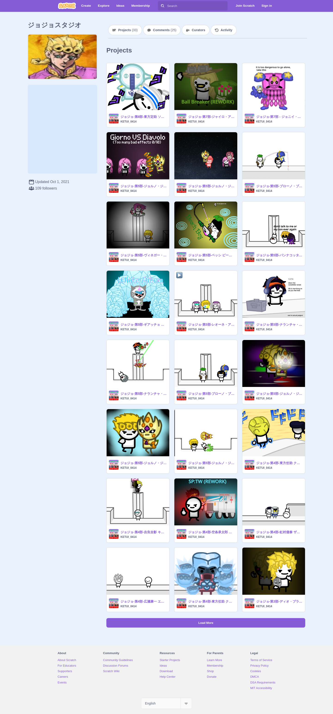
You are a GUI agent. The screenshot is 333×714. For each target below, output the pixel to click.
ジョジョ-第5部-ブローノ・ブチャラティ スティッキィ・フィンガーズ (211, 393)
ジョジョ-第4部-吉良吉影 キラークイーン (143, 532)
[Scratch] (67, 6)
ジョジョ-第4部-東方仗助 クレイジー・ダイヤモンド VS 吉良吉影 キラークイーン (279, 463)
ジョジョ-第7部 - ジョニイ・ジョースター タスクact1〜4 (279, 117)
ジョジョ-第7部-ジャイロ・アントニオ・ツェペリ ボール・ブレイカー (211, 117)
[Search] (162, 5)
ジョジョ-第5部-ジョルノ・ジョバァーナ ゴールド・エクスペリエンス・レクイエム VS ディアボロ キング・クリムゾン (143, 186)
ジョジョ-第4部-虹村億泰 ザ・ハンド (279, 532)
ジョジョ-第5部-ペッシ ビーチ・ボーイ (211, 255)
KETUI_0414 (128, 121)
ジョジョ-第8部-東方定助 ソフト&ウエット (143, 117)
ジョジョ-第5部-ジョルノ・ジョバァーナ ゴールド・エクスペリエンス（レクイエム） (211, 463)
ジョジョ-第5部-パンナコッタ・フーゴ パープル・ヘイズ (279, 255)
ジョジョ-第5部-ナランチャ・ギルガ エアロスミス (143, 393)
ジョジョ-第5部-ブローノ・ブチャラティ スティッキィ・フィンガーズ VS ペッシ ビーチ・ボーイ (279, 186)
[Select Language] (166, 703)
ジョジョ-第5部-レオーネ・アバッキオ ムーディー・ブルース (211, 324)
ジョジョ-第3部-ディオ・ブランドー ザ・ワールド (279, 601)
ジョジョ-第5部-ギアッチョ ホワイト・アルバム (143, 324)
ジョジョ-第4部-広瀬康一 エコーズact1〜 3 (143, 601)
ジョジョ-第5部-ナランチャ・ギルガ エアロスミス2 (279, 324)
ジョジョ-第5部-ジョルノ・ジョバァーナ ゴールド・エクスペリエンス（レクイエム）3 (279, 393)
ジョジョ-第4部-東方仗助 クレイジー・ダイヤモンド (211, 601)
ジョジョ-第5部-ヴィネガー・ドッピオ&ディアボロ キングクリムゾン (143, 255)
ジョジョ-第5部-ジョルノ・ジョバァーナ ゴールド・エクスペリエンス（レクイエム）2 (143, 463)
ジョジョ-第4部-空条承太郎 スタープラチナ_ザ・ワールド (211, 532)
